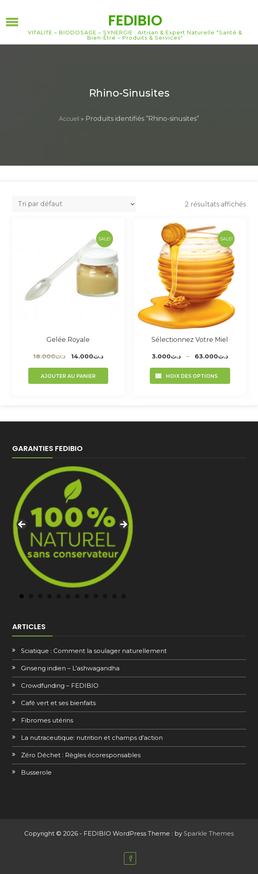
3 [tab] (40, 596)
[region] (72, 527)
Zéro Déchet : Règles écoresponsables (81, 755)
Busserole (36, 772)
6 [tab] (68, 596)
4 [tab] (49, 596)
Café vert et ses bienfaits (58, 703)
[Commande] (74, 204)
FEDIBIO (135, 20)
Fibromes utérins (47, 720)
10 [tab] (105, 596)
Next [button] (123, 525)
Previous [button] (22, 525)
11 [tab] (114, 596)
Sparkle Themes (209, 833)
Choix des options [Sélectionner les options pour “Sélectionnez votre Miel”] (190, 376)
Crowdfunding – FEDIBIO (60, 685)
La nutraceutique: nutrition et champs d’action (92, 737)
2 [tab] (31, 596)
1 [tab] (21, 596)
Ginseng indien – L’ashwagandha (70, 668)
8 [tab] (86, 596)
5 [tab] (59, 596)
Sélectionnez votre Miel (189, 339)
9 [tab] (96, 596)
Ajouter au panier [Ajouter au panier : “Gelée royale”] (68, 376)
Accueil (69, 118)
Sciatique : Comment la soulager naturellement (94, 651)
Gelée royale (68, 339)
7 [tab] (77, 596)
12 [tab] (124, 596)
